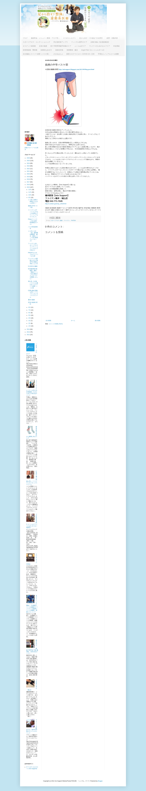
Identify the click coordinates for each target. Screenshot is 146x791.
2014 (28, 329)
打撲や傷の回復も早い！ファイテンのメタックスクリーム (33, 294)
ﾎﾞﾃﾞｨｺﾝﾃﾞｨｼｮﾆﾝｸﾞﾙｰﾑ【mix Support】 (32, 767)
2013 (28, 332)
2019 (28, 176)
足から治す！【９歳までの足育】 (91, 38)
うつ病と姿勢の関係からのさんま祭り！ (33, 201)
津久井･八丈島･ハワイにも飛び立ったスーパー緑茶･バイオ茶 (33, 285)
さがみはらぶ (58, 54)
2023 (28, 166)
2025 (28, 160)
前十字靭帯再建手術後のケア (60, 46)
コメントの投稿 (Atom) (56, 324)
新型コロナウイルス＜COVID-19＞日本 (80, 54)
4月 (29, 318)
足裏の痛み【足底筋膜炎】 (100, 42)
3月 (29, 320)
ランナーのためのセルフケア (99, 46)
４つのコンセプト (69, 38)
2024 (28, 163)
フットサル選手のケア (79, 42)
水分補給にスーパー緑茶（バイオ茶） (36, 54)
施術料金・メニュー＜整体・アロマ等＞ (45, 38)
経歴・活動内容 (112, 38)
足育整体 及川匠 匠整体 (32, 144)
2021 (28, 171)
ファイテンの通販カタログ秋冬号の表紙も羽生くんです (33, 261)
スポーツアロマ (54, 220)
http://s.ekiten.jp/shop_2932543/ (55, 204)
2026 (28, 158)
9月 (29, 197)
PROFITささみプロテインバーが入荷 (33, 254)
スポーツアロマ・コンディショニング (36, 42)
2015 (28, 187)
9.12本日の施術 (32, 266)
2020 (28, 174)
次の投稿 (48, 320)
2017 (28, 182)
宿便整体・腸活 (72, 50)
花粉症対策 (59, 50)
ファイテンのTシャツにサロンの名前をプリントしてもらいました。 (33, 213)
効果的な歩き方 (46, 50)
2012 (28, 334)
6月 (29, 312)
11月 (30, 192)
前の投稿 (97, 320)
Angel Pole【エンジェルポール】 (93, 50)
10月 (30, 195)
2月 (29, 323)
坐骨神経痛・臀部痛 (30, 50)
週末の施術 (31, 300)
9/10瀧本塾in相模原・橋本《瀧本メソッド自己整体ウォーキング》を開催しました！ (33, 273)
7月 (29, 310)
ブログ (25, 38)
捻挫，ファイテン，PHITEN (68, 220)
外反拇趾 (116, 46)
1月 (29, 326)
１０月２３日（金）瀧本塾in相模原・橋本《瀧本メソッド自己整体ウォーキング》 (33, 236)
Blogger (100, 781)
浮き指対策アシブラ (60, 42)
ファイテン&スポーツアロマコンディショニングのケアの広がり (33, 247)
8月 (29, 307)
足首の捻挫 (43, 46)
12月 (30, 189)
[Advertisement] (73, 301)
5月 (29, 315)
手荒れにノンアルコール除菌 (108, 54)
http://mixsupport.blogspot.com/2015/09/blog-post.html (76, 69)
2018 (28, 179)
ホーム (73, 320)
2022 (28, 168)
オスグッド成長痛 (29, 46)
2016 (28, 184)
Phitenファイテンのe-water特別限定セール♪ (33, 221)
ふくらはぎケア (80, 46)
